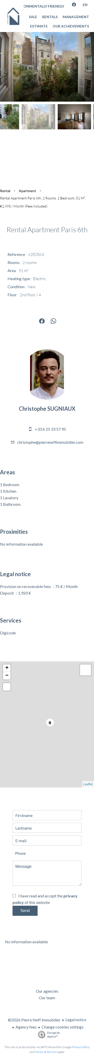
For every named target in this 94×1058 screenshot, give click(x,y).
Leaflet (88, 784)
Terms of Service (46, 1051)
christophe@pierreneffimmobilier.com (50, 442)
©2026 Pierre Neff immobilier (34, 1019)
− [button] (7, 676)
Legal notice (75, 1019)
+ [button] (7, 668)
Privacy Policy (81, 1047)
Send (25, 910)
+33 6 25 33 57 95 (50, 429)
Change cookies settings (62, 1026)
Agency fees (26, 1026)
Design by (47, 1034)
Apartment (27, 191)
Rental (5, 191)
